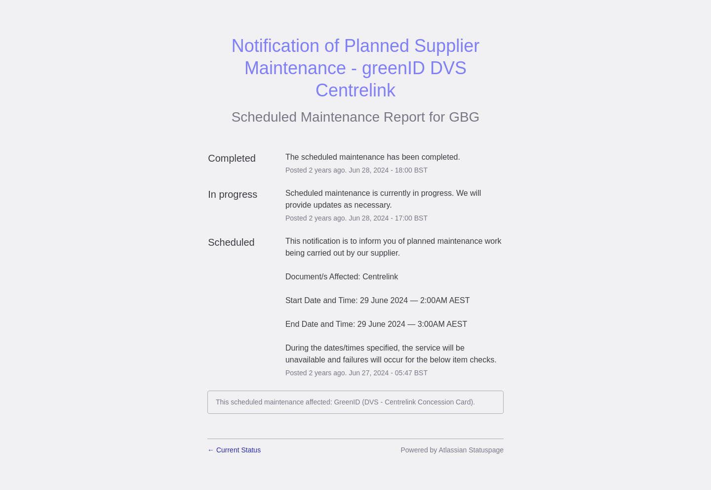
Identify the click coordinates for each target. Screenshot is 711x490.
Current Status (234, 450)
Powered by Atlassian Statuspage (452, 450)
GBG (464, 117)
